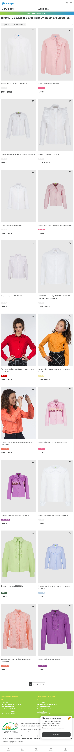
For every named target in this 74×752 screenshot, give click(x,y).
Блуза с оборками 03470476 (11, 225)
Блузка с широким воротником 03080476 (53, 515)
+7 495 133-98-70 (8, 709)
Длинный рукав (19, 25)
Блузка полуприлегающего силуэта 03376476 (18, 154)
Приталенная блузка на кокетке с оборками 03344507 (54, 587)
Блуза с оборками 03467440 (11, 296)
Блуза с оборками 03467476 (48, 154)
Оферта (20, 742)
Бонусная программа (10, 742)
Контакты (37, 738)
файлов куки (58, 730)
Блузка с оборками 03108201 (12, 586)
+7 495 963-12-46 (44, 709)
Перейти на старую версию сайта (36, 13)
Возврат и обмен (27, 738)
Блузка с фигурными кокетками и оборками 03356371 (54, 370)
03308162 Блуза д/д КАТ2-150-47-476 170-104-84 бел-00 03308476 (54, 297)
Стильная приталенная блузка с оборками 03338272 (16, 660)
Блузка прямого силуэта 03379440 (14, 83)
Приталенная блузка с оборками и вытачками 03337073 (17, 370)
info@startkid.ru (42, 712)
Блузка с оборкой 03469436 (48, 83)
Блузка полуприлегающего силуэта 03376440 (55, 225)
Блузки (6, 25)
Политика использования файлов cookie (33, 736)
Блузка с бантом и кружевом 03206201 (52, 442)
